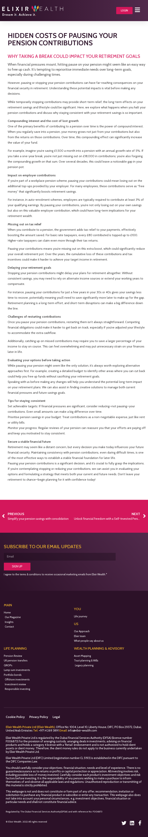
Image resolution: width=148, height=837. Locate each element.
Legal (56, 717)
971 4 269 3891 (49, 730)
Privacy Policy (38, 717)
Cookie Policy (15, 717)
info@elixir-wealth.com (82, 730)
